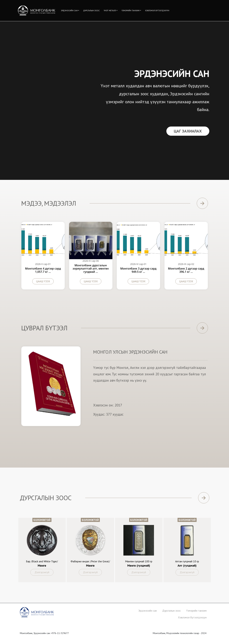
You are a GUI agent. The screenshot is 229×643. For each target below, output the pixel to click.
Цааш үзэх (43, 281)
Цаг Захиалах (188, 131)
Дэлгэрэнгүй (42, 572)
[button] (70, 10)
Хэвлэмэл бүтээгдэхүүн (192, 617)
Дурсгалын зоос (171, 610)
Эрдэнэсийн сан (147, 610)
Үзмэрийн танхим (196, 610)
